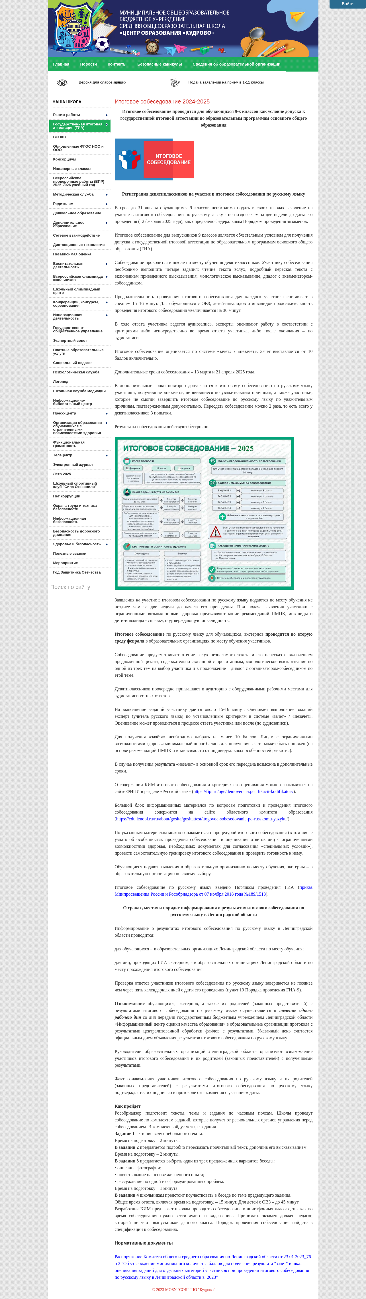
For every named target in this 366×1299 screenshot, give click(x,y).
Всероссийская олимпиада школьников (80, 278)
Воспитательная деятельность (80, 265)
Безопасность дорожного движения (76, 533)
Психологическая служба (76, 372)
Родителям (80, 204)
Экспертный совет (70, 340)
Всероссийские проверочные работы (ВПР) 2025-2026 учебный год (79, 181)
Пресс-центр (80, 413)
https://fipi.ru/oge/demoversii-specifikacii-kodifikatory (243, 791)
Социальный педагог (72, 363)
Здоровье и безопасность (80, 544)
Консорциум (64, 159)
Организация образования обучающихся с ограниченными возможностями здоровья (80, 427)
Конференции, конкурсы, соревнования (80, 304)
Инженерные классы (72, 168)
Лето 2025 (62, 474)
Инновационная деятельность (80, 316)
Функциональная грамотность (69, 444)
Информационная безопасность (69, 520)
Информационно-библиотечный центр (72, 402)
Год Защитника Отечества (77, 572)
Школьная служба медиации (79, 391)
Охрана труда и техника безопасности (75, 507)
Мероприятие (65, 563)
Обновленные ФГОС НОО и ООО (78, 148)
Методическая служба (80, 194)
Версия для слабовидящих (102, 82)
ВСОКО (59, 137)
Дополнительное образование (80, 224)
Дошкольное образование (77, 213)
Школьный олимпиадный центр (77, 291)
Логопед (61, 381)
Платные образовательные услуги (78, 351)
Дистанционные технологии (79, 245)
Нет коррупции (66, 496)
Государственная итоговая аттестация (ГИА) (80, 126)
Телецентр (80, 455)
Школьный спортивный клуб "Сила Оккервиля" (75, 485)
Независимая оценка (72, 254)
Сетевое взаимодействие (76, 235)
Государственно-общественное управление (78, 329)
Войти (347, 3)
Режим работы (80, 115)
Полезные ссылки (70, 553)
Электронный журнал (73, 464)
